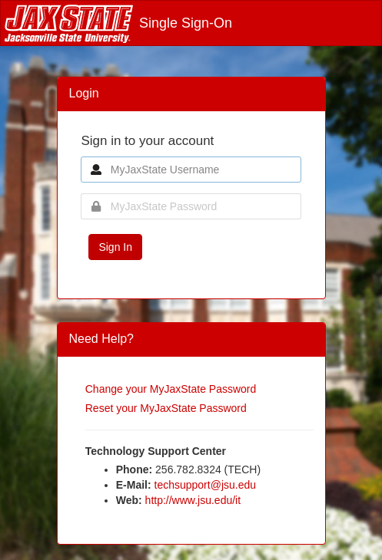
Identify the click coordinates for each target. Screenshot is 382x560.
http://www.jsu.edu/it (193, 500)
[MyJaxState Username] (191, 169)
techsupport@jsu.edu (205, 485)
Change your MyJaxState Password (171, 389)
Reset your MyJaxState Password (166, 408)
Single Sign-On (118, 23)
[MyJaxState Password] (191, 206)
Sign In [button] (115, 247)
